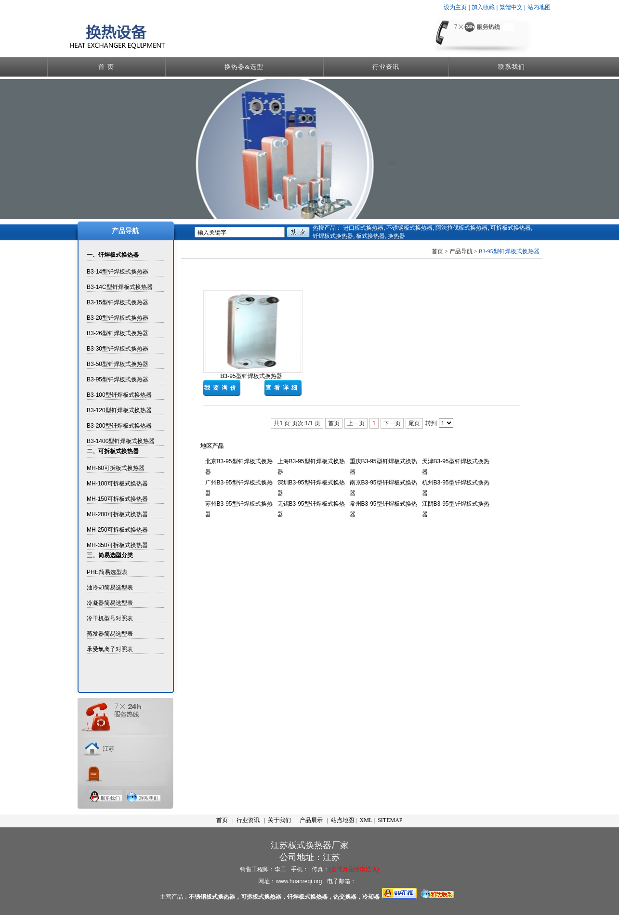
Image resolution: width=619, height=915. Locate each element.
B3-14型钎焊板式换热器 (117, 271)
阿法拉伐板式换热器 (461, 227)
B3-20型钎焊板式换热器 (117, 317)
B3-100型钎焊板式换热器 (119, 395)
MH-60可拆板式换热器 (116, 468)
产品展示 (311, 820)
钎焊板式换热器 (333, 236)
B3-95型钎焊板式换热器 (117, 379)
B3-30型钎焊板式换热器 (117, 348)
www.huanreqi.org (299, 881)
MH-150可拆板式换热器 (117, 499)
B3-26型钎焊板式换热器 (117, 333)
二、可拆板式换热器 (113, 451)
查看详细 (282, 387)
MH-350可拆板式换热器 (117, 545)
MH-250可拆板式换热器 (117, 529)
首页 (222, 820)
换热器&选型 (243, 66)
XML (366, 820)
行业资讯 (385, 66)
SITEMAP (390, 820)
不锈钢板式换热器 (409, 227)
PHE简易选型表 (107, 572)
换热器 (396, 236)
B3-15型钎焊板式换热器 (117, 302)
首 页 (106, 66)
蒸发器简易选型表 (110, 633)
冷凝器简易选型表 (110, 603)
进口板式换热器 (363, 227)
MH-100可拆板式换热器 (117, 483)
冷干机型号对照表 (110, 618)
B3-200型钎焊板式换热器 (119, 425)
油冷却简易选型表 (110, 587)
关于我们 (279, 820)
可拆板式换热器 (510, 227)
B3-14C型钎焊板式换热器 (120, 287)
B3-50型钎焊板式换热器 (117, 364)
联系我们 (511, 66)
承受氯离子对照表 (110, 649)
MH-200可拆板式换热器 (117, 514)
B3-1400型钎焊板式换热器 (121, 441)
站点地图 (342, 820)
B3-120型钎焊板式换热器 (119, 410)
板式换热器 (370, 236)
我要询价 (221, 387)
